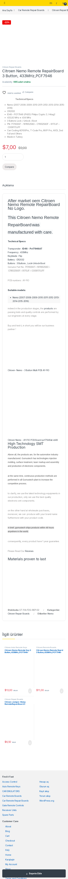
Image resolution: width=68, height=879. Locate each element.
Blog (7, 831)
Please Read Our (16, 551)
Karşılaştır (9, 859)
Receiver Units (9, 810)
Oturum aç (44, 786)
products (48, 308)
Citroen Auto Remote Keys (16, 647)
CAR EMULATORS (11, 791)
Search (51, 3)
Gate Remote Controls (13, 805)
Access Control (9, 781)
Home (8, 855)
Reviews (29, 551)
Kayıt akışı (44, 791)
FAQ (7, 850)
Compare (29, 92)
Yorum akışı (44, 796)
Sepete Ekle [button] (30, 691)
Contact (9, 845)
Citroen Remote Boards (46, 647)
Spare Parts (8, 815)
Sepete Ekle (35, 873)
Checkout (10, 840)
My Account (11, 864)
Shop (7, 869)
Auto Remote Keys (11, 786)
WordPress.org (46, 800)
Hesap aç (44, 781)
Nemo (50, 613)
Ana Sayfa (7, 10)
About (8, 826)
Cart (7, 836)
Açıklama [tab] (8, 185)
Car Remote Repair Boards (31, 10)
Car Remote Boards (12, 796)
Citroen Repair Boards (11, 67)
